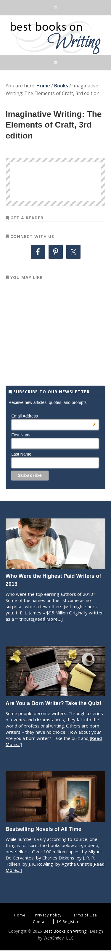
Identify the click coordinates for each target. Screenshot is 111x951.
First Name (21, 435)
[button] (55, 7)
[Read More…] (48, 619)
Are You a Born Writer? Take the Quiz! (54, 704)
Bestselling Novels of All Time (43, 830)
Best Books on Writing (55, 37)
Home (19, 915)
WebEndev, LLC (58, 938)
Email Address (53, 416)
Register (71, 922)
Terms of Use (84, 915)
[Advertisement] (65, 181)
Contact (40, 922)
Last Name (21, 454)
